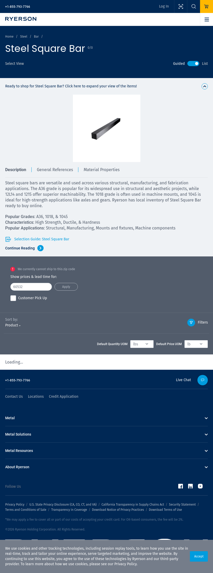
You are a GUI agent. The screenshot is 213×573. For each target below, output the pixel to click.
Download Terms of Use (165, 510)
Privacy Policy (125, 564)
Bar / (38, 36)
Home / (11, 36)
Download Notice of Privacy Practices (118, 510)
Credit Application (64, 396)
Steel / (25, 36)
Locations (36, 396)
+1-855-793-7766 (17, 7)
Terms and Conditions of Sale (25, 510)
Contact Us (14, 396)
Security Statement (182, 504)
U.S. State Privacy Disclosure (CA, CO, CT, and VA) (63, 504)
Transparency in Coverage (69, 510)
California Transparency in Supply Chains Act (132, 504)
